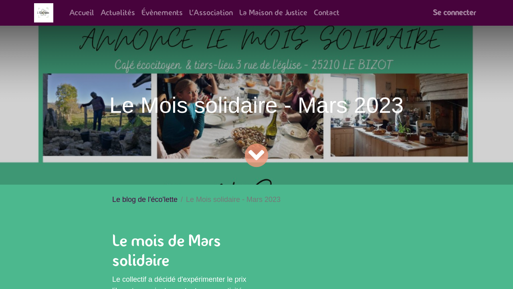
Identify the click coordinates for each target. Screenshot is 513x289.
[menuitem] (81, 13)
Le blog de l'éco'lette (145, 199)
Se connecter (454, 13)
